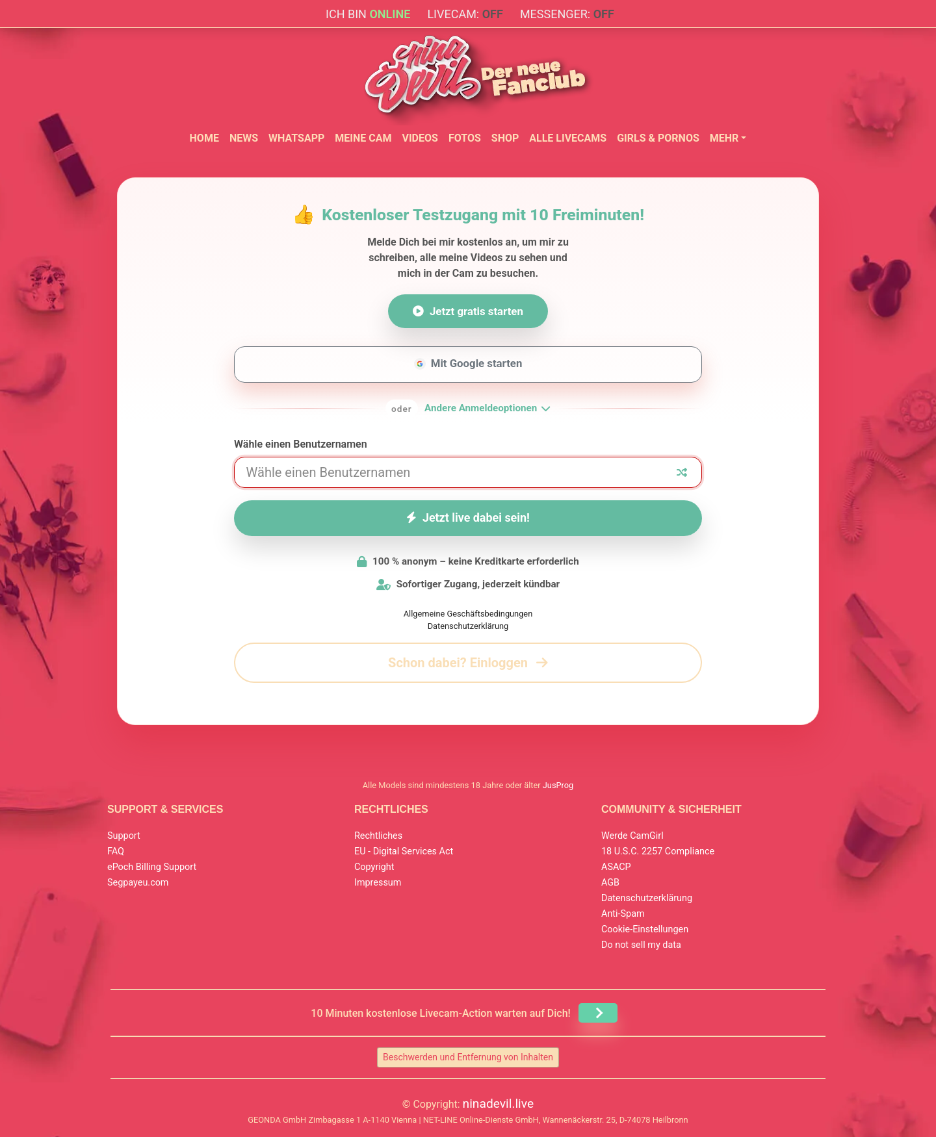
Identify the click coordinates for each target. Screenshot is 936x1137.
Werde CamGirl (632, 835)
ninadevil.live (498, 1103)
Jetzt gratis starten (468, 311)
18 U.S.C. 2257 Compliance (657, 851)
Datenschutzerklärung (468, 626)
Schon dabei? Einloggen (468, 663)
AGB (610, 882)
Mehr (724, 138)
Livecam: (464, 14)
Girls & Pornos (658, 138)
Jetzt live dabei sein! (468, 517)
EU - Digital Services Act (403, 851)
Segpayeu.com (138, 882)
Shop (505, 138)
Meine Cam (363, 138)
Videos (419, 138)
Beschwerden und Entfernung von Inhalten (468, 1057)
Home (204, 138)
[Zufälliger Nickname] (682, 472)
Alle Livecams (567, 138)
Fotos (464, 138)
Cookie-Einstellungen (644, 929)
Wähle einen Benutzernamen (300, 444)
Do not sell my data (641, 945)
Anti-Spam (623, 913)
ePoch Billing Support (151, 867)
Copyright (374, 867)
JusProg (558, 785)
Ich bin (368, 14)
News (243, 138)
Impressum (377, 882)
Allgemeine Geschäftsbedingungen (468, 614)
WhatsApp (296, 138)
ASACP (616, 867)
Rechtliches (378, 835)
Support (123, 835)
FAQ (115, 851)
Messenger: (567, 14)
